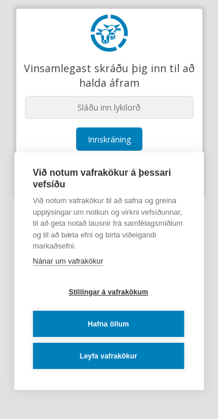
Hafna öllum (108, 324)
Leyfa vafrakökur (108, 356)
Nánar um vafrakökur (68, 261)
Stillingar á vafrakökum (108, 292)
